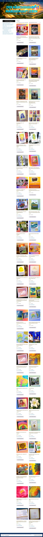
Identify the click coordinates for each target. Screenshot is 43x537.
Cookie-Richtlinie (7, 535)
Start (3, 0)
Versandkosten (20, 127)
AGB (17, 0)
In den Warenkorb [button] (20, 42)
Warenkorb (10, 0)
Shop (6, 0)
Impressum (21, 0)
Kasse (14, 0)
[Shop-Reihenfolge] (34, 22)
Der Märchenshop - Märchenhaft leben (21, 9)
